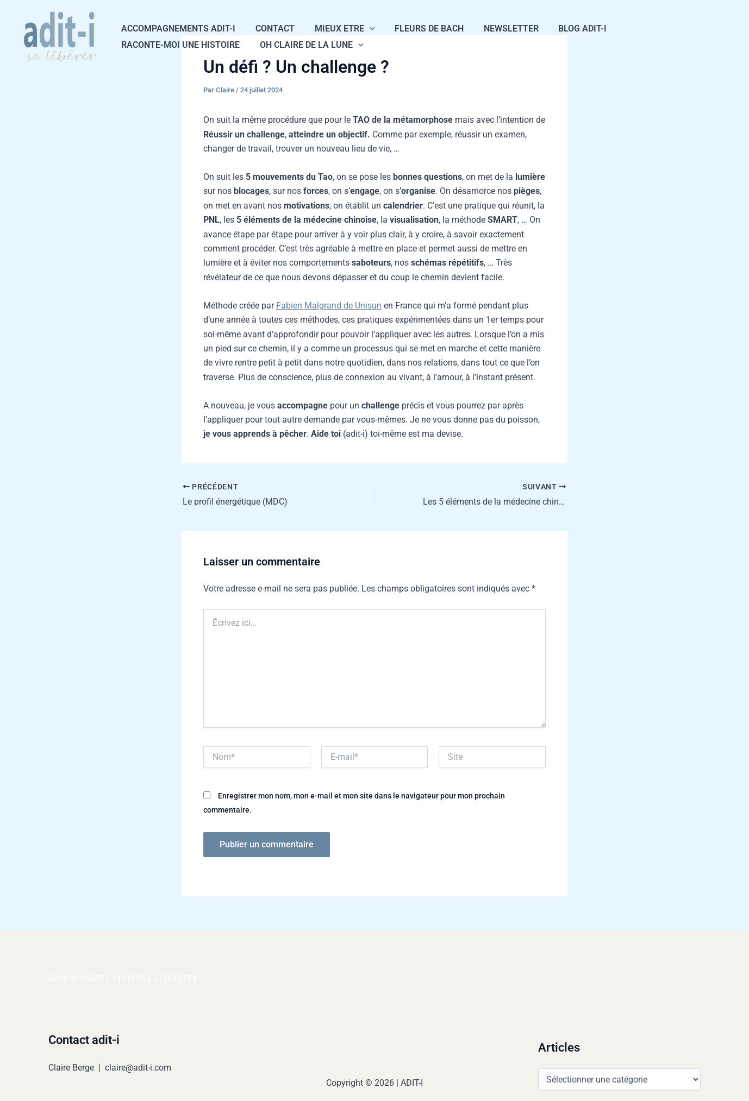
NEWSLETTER (499, 28)
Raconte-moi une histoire (179, 45)
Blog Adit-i (569, 28)
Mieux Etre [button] (338, 29)
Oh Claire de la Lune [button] (308, 45)
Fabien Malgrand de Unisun (329, 305)
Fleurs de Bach (420, 28)
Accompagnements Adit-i (177, 28)
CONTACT (271, 28)
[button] (363, 29)
